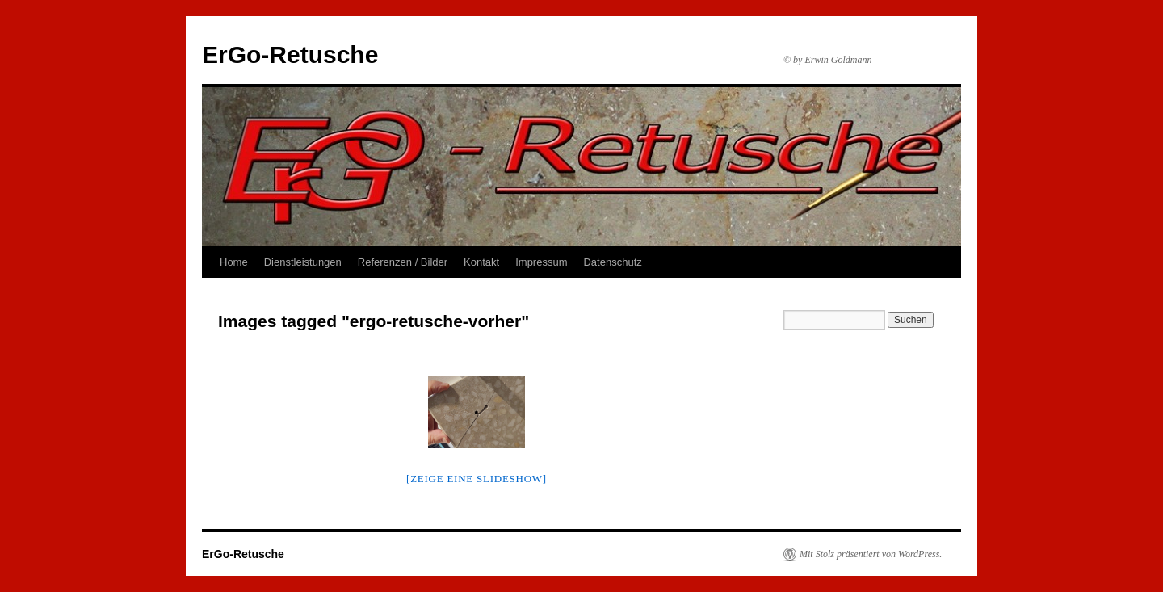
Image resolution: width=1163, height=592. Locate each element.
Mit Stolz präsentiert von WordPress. (871, 554)
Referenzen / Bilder (402, 262)
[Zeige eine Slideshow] (476, 478)
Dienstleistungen (303, 262)
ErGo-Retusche (290, 54)
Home (234, 262)
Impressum (541, 262)
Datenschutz (612, 262)
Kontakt (481, 262)
